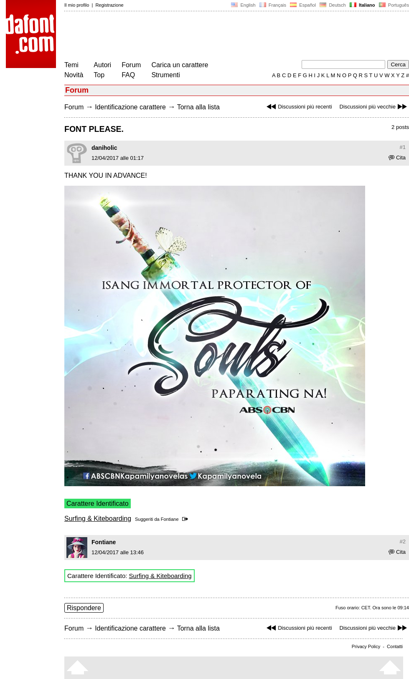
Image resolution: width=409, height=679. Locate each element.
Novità (73, 74)
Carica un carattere (179, 64)
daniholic (104, 147)
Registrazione (109, 5)
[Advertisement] (216, 37)
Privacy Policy (366, 646)
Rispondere (84, 607)
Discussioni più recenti (298, 106)
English (243, 5)
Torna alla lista (198, 107)
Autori (102, 64)
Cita (397, 157)
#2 (403, 541)
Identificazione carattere (130, 107)
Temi (71, 64)
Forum (131, 64)
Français (272, 5)
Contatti (395, 646)
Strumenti (165, 74)
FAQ (128, 74)
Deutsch (332, 5)
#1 (403, 147)
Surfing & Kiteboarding (97, 518)
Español (303, 5)
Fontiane (170, 519)
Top (99, 74)
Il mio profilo (76, 5)
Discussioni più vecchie (374, 106)
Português (393, 5)
